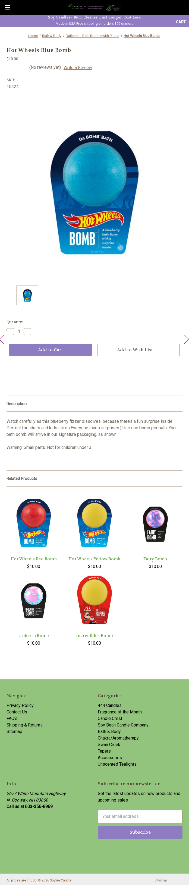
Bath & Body (109, 731)
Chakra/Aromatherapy (118, 738)
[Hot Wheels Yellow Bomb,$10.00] (94, 523)
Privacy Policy (20, 705)
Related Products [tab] (22, 478)
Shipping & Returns (25, 725)
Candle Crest (110, 718)
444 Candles (110, 705)
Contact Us (17, 712)
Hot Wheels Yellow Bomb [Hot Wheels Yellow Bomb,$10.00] (94, 559)
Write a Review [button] (78, 67)
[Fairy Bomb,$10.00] (155, 523)
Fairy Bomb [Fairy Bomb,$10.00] (155, 559)
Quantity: (15, 322)
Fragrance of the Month (120, 712)
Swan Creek (109, 744)
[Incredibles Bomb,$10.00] (94, 600)
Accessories (110, 757)
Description (17, 403)
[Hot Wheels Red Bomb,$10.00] (33, 523)
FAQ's (12, 718)
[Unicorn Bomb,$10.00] (33, 600)
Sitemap (14, 731)
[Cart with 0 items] (181, 22)
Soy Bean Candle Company (123, 725)
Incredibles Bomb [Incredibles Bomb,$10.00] (94, 635)
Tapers (104, 751)
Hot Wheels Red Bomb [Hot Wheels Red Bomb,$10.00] (34, 559)
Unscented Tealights (117, 764)
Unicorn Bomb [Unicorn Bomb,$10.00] (33, 635)
